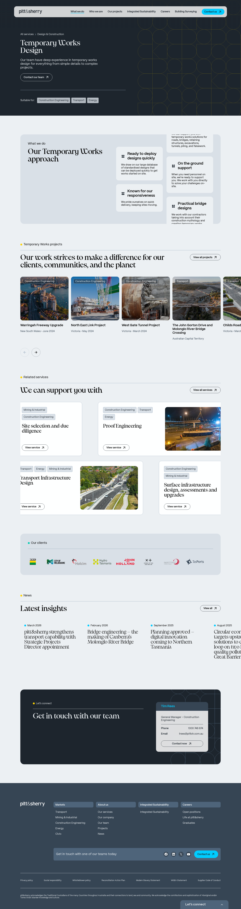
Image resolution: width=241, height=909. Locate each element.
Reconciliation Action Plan (113, 880)
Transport (61, 812)
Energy (59, 828)
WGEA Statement (179, 880)
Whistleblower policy (81, 880)
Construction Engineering (70, 823)
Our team (103, 823)
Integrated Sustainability (154, 812)
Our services (105, 812)
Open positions (191, 812)
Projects (103, 828)
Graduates (189, 823)
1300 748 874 (195, 728)
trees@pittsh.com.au (191, 734)
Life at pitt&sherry (193, 817)
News (101, 834)
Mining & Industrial (66, 817)
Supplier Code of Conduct (209, 880)
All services (27, 34)
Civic (58, 834)
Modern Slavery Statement (148, 880)
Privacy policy (26, 880)
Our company (106, 817)
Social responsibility (53, 880)
